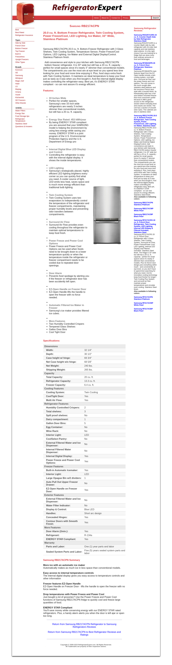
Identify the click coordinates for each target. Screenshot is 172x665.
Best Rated (19, 32)
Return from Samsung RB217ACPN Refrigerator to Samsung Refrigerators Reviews (84, 625)
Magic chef (19, 81)
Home (96, 18)
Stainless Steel (21, 124)
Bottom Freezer (21, 48)
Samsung (19, 75)
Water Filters (20, 111)
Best (17, 30)
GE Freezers (20, 100)
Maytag (18, 89)
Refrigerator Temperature (20, 120)
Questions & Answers (23, 126)
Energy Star (20, 113)
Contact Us (116, 18)
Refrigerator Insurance (24, 35)
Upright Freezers (22, 59)
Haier (17, 84)
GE (16, 73)
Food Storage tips (22, 116)
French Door (20, 46)
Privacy (125, 18)
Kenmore (19, 70)
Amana (18, 92)
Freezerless (20, 57)
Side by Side (20, 43)
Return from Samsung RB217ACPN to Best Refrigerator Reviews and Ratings (84, 633)
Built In (18, 54)
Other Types (20, 62)
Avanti (17, 95)
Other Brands (20, 103)
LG (16, 86)
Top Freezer (20, 51)
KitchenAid (19, 97)
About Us (105, 18)
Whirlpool (19, 78)
